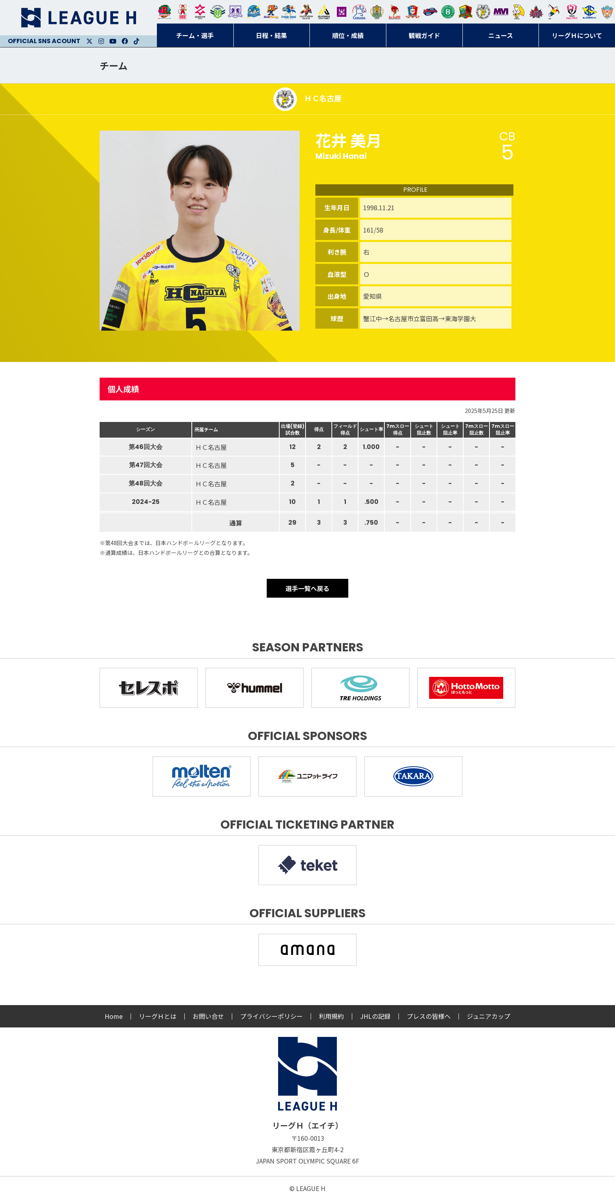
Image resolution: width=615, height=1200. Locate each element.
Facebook (125, 41)
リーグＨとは (157, 1016)
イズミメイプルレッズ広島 (536, 12)
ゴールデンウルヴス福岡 (377, 12)
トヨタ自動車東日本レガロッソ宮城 (165, 12)
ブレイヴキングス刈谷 (306, 12)
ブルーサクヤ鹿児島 (589, 12)
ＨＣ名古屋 (483, 12)
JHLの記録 (375, 1016)
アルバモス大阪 (324, 12)
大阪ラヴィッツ (518, 12)
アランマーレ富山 (430, 12)
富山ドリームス (235, 12)
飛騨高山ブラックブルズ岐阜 (465, 12)
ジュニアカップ (488, 1016)
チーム (113, 65)
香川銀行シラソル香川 (554, 12)
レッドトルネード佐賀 (394, 12)
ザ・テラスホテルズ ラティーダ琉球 (607, 12)
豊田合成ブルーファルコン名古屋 (271, 12)
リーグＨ (78, 17)
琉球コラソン (412, 12)
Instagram (101, 41)
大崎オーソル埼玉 (182, 12)
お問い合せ (208, 1016)
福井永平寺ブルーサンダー (253, 12)
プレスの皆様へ (429, 1016)
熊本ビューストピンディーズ (572, 12)
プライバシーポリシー (271, 1016)
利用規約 (331, 1016)
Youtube (113, 41)
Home (114, 1016)
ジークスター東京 (200, 12)
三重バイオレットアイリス (501, 12)
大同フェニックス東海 (289, 12)
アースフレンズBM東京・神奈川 (218, 12)
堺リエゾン (341, 12)
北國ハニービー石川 (448, 12)
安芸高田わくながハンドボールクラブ (359, 12)
